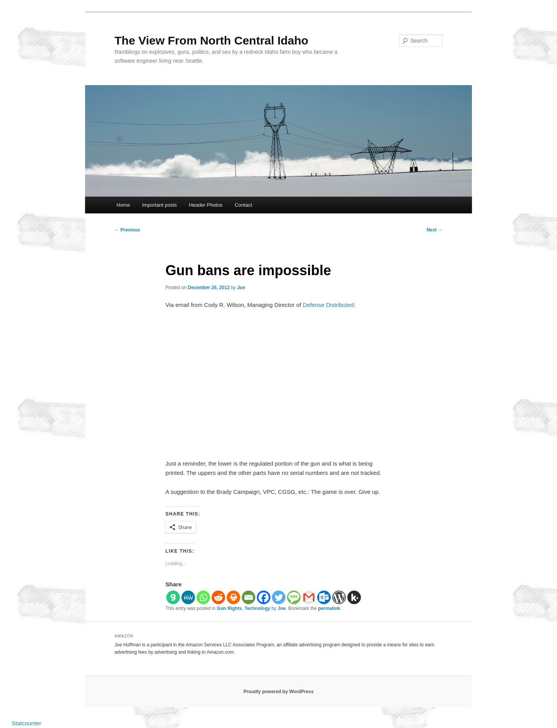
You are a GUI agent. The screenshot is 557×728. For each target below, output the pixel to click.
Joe (241, 287)
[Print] (233, 597)
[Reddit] (218, 597)
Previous (127, 230)
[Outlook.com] (324, 597)
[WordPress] (339, 597)
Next (435, 230)
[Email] (248, 597)
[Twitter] (278, 597)
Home (123, 205)
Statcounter (26, 723)
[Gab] (173, 597)
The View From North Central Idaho (211, 40)
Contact (243, 205)
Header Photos (205, 205)
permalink (329, 608)
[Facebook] (263, 597)
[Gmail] (309, 597)
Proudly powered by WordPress (278, 691)
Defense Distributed (328, 304)
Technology (257, 608)
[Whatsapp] (203, 597)
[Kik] (354, 597)
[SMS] (294, 597)
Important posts (159, 205)
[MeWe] (188, 597)
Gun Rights (229, 608)
